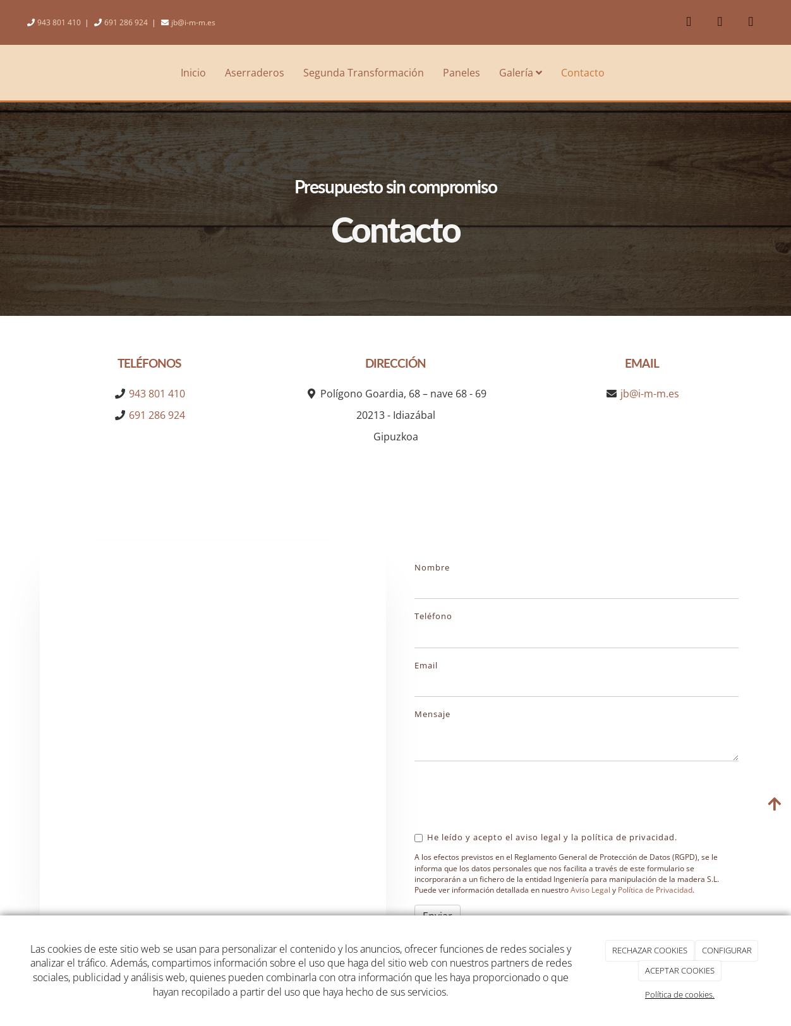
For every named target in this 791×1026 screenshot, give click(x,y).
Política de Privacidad (655, 889)
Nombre (432, 567)
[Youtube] (719, 22)
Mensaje (432, 714)
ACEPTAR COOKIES (680, 970)
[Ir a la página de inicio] (6, 72)
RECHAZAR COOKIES (649, 950)
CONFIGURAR (727, 950)
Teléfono (433, 616)
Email (426, 665)
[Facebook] (688, 22)
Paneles (461, 73)
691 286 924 (126, 22)
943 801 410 (59, 22)
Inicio (193, 73)
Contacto (583, 73)
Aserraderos (254, 73)
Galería (520, 73)
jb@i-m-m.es (193, 22)
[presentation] (510, 795)
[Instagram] (750, 22)
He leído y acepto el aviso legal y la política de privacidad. (545, 837)
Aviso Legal (590, 889)
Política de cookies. (680, 994)
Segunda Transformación (363, 73)
